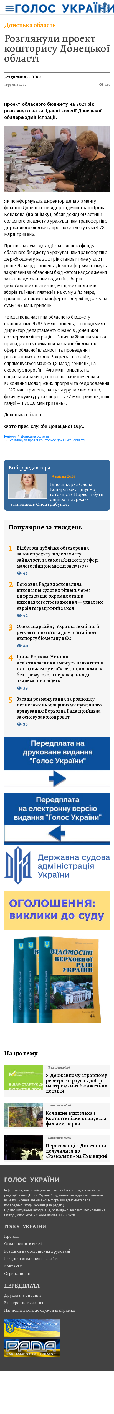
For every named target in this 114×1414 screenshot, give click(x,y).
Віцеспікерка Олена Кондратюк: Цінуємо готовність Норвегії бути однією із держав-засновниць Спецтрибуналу (57, 494)
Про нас (11, 1236)
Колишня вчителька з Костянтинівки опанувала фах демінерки (76, 1118)
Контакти (13, 1266)
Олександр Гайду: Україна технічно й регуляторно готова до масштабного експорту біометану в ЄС (58, 633)
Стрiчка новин (18, 1273)
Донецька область (30, 25)
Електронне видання (23, 1303)
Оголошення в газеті (23, 1243)
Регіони (10, 436)
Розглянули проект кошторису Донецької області (57, 48)
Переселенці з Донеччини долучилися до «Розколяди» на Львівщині (76, 1151)
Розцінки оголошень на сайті (31, 1258)
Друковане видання (23, 1295)
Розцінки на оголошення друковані (37, 1251)
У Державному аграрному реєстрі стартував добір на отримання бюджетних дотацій (76, 1083)
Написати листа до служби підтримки (39, 1310)
